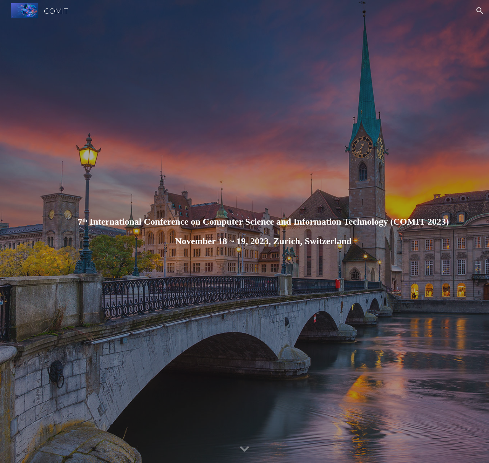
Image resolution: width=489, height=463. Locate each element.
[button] (480, 11)
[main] (263, 231)
